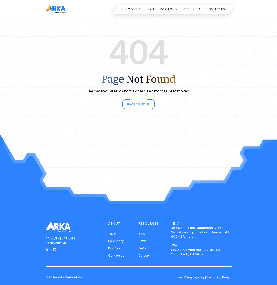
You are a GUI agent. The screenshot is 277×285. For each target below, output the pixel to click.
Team (112, 233)
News (142, 241)
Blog (142, 233)
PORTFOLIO (168, 9)
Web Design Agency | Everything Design (204, 277)
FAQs (142, 248)
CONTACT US (216, 9)
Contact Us (116, 255)
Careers (144, 255)
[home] (56, 9)
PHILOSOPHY (131, 9)
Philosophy (116, 241)
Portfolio (114, 248)
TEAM (150, 9)
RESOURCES (191, 9)
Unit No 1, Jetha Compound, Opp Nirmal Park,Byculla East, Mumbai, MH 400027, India (200, 232)
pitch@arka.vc (56, 243)
